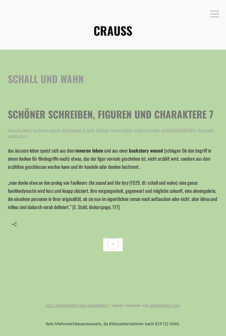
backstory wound (46, 130)
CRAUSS (113, 30)
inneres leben (121, 130)
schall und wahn (146, 130)
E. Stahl (88, 130)
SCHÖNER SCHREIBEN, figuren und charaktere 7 (110, 114)
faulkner (102, 130)
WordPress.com (164, 306)
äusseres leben (19, 130)
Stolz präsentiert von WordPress (76, 306)
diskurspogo (71, 130)
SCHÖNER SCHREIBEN (178, 130)
